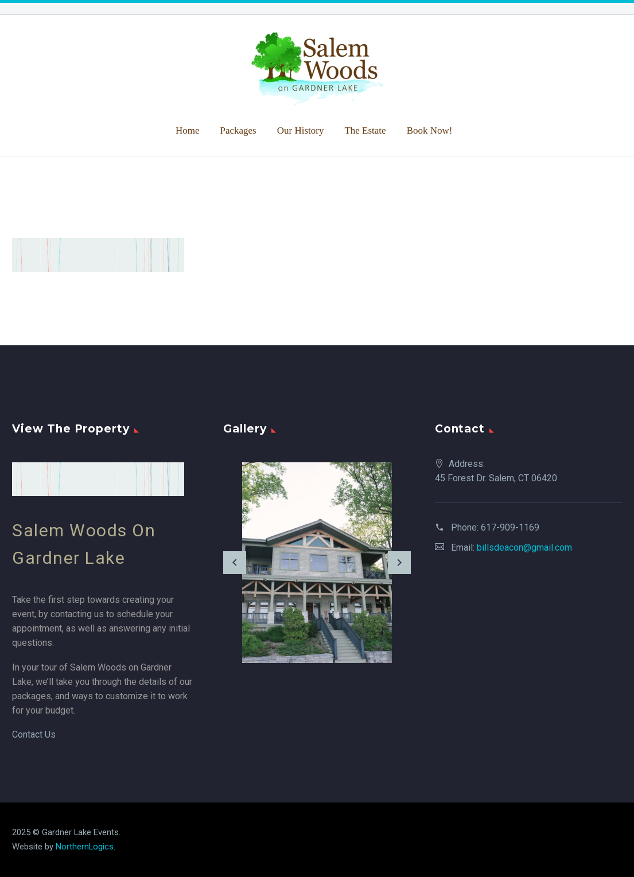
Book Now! (430, 130)
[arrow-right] (399, 562)
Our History (300, 130)
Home (188, 130)
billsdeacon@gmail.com (524, 547)
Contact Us (34, 734)
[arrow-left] (234, 562)
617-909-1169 (510, 527)
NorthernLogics (85, 846)
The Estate (365, 130)
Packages (238, 130)
